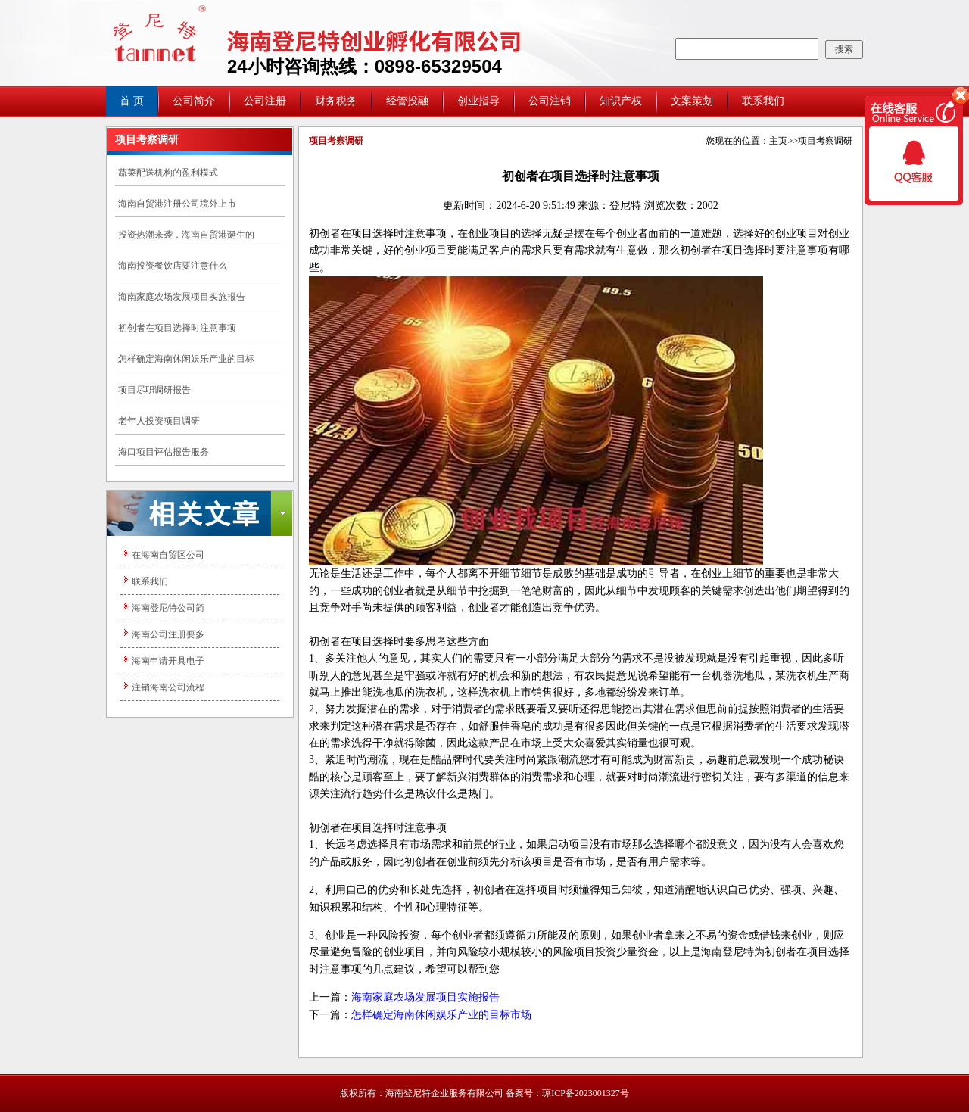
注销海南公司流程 (168, 687)
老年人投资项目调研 (159, 421)
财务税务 (336, 101)
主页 (778, 140)
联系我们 (763, 101)
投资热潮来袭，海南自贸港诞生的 (186, 234)
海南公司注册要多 (168, 634)
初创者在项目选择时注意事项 (177, 327)
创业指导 (478, 101)
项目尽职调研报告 (154, 390)
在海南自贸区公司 (168, 555)
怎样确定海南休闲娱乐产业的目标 (186, 359)
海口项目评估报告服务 (163, 452)
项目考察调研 (825, 140)
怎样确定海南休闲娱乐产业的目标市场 (441, 1014)
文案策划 (692, 101)
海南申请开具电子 (168, 661)
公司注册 (265, 101)
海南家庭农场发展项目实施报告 (181, 296)
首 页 (132, 101)
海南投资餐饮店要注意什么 (172, 265)
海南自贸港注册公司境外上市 (177, 203)
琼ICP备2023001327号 (585, 1093)
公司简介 (194, 101)
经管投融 (407, 101)
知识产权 (621, 101)
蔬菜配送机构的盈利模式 (168, 172)
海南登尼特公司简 (168, 608)
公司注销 (549, 101)
